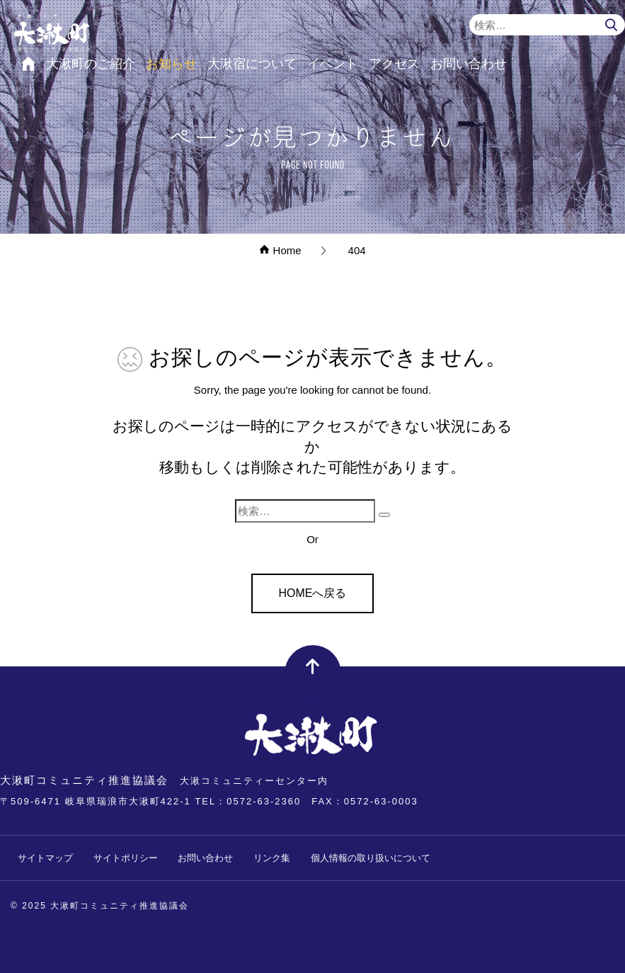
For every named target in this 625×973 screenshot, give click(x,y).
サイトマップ (45, 858)
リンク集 (271, 858)
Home (280, 250)
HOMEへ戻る (312, 593)
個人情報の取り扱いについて (370, 858)
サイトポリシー (125, 858)
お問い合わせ (205, 858)
